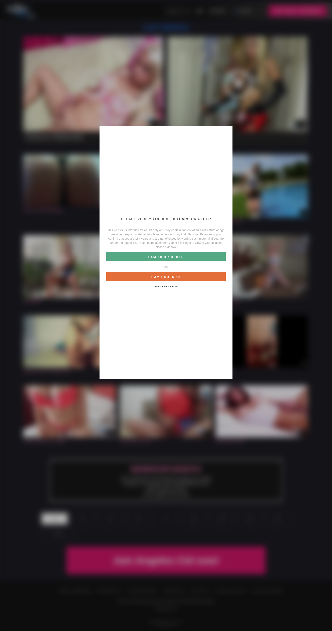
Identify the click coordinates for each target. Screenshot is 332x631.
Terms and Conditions (166, 286)
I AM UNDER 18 (166, 277)
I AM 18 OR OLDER (166, 257)
